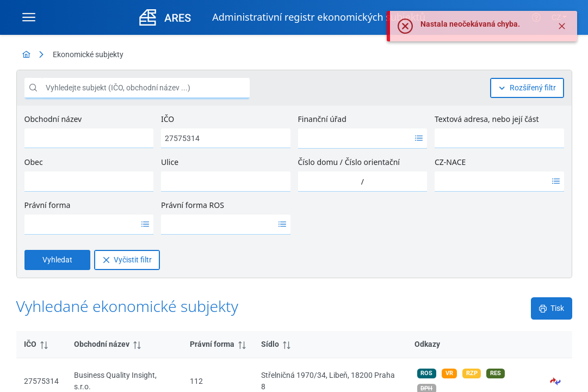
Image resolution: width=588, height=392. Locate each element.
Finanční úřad (322, 119)
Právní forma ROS (192, 205)
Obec (33, 162)
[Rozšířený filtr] (527, 88)
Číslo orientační (372, 162)
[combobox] (354, 138)
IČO (167, 119)
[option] (354, 138)
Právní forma (47, 205)
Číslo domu (318, 162)
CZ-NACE (450, 162)
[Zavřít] (562, 32)
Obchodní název (53, 119)
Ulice (169, 162)
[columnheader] (41, 344)
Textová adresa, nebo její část (487, 119)
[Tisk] (551, 308)
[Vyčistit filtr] (127, 260)
